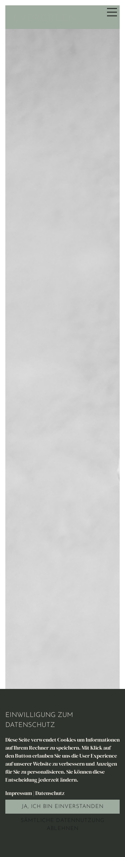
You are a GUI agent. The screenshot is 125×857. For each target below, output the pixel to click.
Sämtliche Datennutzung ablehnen (63, 824)
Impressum (18, 793)
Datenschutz (49, 793)
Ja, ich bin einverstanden (63, 806)
